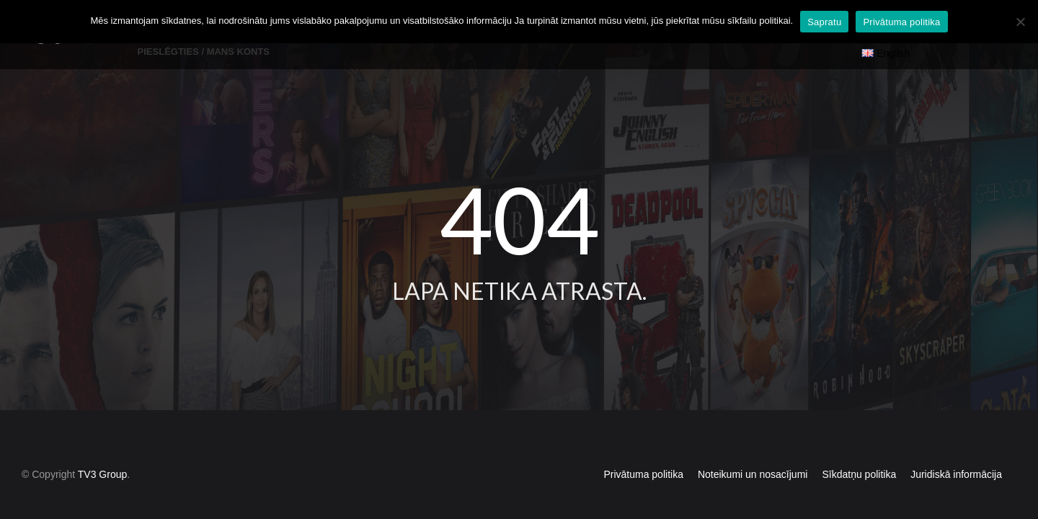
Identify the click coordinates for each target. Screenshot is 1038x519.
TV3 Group (102, 449)
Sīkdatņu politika (859, 449)
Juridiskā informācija (956, 449)
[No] (1020, 21)
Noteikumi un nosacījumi (753, 449)
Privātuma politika (643, 449)
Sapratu (824, 22)
